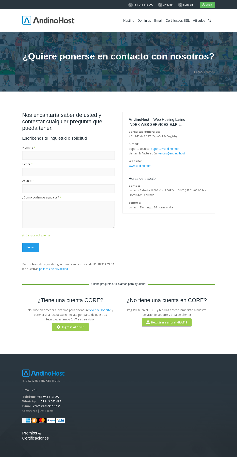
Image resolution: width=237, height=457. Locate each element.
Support (188, 4)
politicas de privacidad (53, 269)
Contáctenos (30, 411)
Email (158, 20)
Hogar (198, 72)
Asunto (28, 181)
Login (207, 4)
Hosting (128, 20)
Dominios (144, 20)
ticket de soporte (100, 310)
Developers (46, 411)
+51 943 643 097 (143, 4)
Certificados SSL (178, 20)
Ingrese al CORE (70, 327)
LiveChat (168, 4)
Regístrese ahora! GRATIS (166, 322)
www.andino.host (140, 166)
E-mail (27, 164)
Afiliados (199, 20)
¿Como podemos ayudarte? (41, 197)
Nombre (28, 147)
